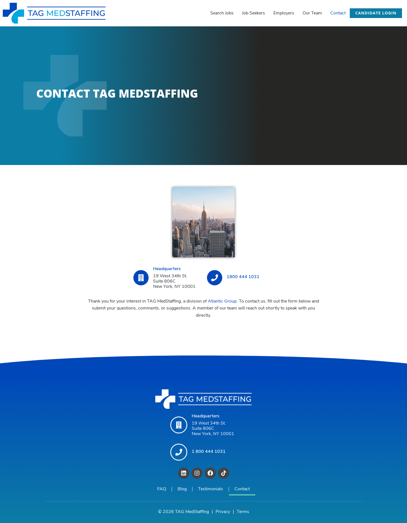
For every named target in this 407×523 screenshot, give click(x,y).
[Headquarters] (141, 277)
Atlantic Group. (223, 301)
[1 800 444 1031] (178, 452)
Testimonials (210, 489)
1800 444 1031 (243, 277)
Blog (182, 489)
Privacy (223, 512)
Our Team (312, 13)
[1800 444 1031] (214, 277)
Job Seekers (253, 13)
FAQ (161, 489)
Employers (283, 13)
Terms (243, 512)
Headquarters (167, 269)
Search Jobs (222, 13)
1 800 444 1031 (209, 451)
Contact (338, 13)
